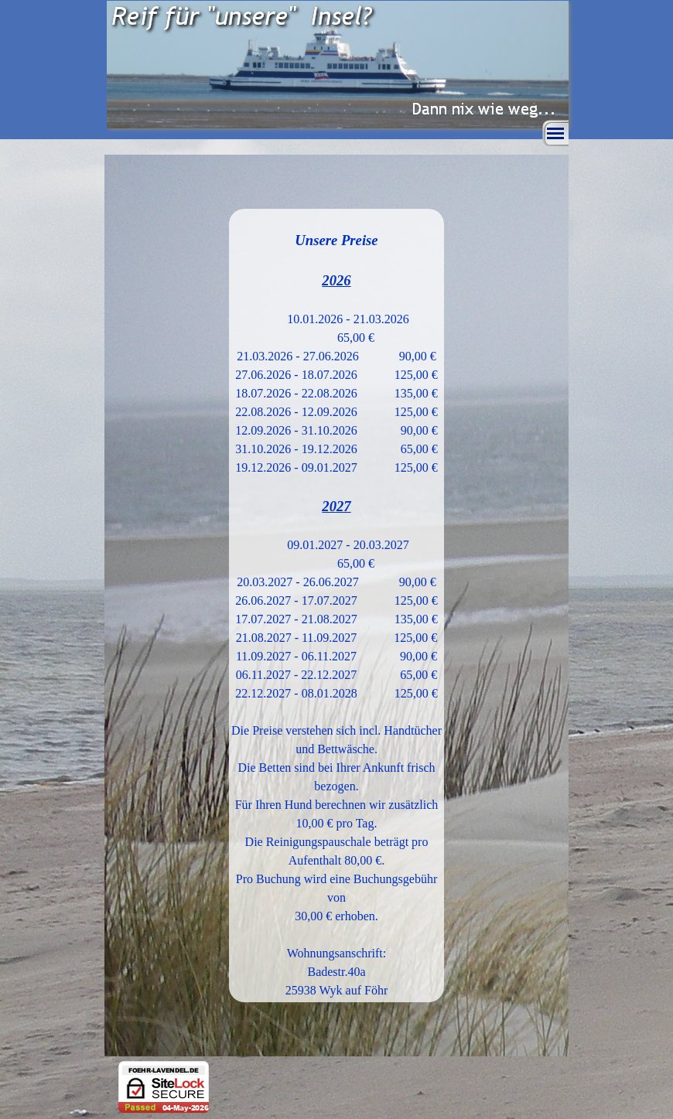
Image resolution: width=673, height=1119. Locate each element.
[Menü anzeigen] (555, 133)
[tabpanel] (336, 605)
